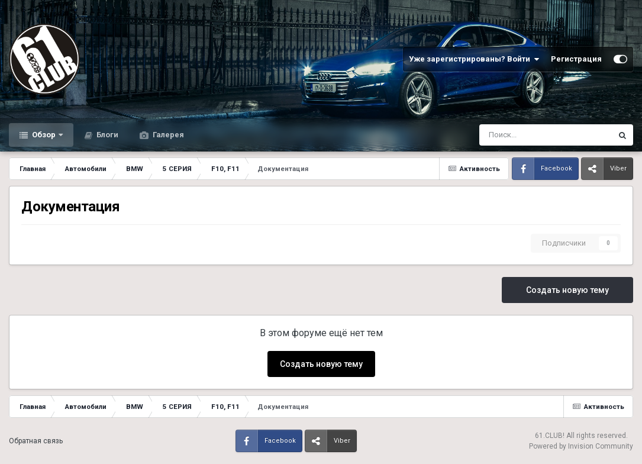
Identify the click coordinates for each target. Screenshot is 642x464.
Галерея (167, 134)
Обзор (43, 134)
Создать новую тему (567, 290)
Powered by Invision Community (581, 446)
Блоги (106, 134)
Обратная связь (36, 441)
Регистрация (576, 58)
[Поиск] (514, 135)
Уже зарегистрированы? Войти (474, 59)
